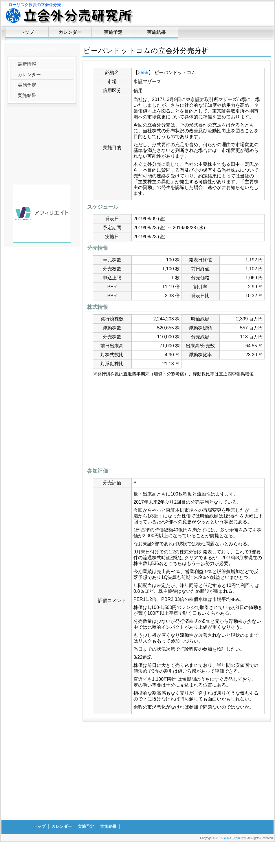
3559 (143, 72)
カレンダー (70, 32)
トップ (27, 32)
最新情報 (27, 64)
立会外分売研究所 (235, 838)
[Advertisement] (176, 423)
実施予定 (113, 32)
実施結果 (156, 32)
